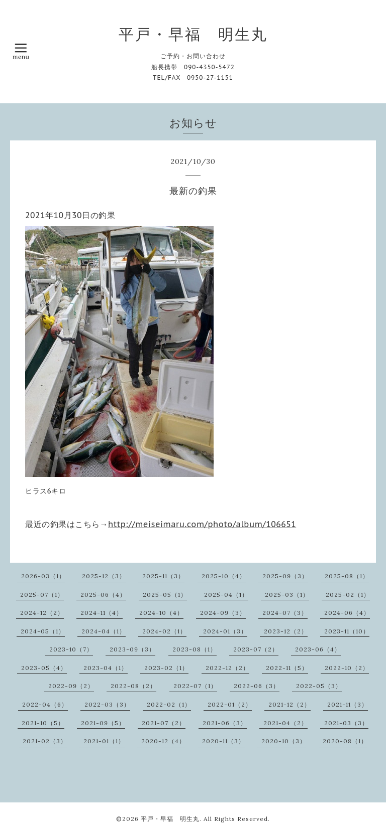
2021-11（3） (347, 704)
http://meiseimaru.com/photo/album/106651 (202, 524)
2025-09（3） (285, 576)
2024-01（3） (225, 631)
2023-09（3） (132, 649)
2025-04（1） (226, 594)
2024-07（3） (285, 612)
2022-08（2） (133, 686)
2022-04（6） (45, 704)
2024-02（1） (164, 631)
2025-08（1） (347, 576)
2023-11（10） (346, 631)
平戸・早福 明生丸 (193, 34)
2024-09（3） (223, 612)
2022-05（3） (319, 686)
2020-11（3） (223, 741)
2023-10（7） (71, 649)
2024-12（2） (42, 612)
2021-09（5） (103, 723)
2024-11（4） (101, 612)
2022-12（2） (227, 668)
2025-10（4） (224, 576)
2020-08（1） (345, 741)
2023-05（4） (44, 668)
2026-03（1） (43, 576)
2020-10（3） (283, 741)
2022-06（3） (256, 686)
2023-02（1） (166, 668)
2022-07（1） (195, 686)
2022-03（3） (107, 704)
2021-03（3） (346, 723)
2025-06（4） (103, 594)
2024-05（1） (43, 631)
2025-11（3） (163, 576)
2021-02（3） (45, 741)
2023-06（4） (318, 649)
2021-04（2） (285, 723)
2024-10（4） (161, 612)
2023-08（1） (194, 649)
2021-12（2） (289, 704)
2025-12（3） (104, 576)
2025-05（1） (165, 594)
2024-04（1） (103, 631)
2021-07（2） (163, 723)
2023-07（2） (255, 649)
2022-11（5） (287, 668)
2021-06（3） (225, 723)
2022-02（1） (169, 704)
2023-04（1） (105, 668)
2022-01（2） (230, 704)
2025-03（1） (287, 594)
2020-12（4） (163, 741)
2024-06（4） (347, 612)
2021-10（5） (43, 723)
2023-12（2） (286, 631)
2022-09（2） (71, 686)
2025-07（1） (42, 594)
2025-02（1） (348, 594)
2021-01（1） (104, 741)
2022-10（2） (347, 668)
